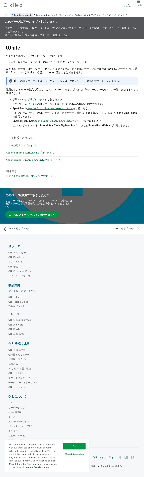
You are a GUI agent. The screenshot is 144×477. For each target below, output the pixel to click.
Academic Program (19, 421)
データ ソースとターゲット (22, 382)
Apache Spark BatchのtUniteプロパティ (50, 108)
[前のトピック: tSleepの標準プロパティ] (37, 229)
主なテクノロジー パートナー (24, 377)
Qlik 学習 (13, 266)
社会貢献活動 (15, 412)
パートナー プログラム (20, 426)
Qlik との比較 (15, 373)
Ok (74, 446)
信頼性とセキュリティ (20, 354)
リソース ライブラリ (19, 275)
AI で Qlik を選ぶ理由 (19, 368)
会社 (10, 402)
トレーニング (15, 261)
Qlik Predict (15, 329)
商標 (93, 466)
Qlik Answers (15, 324)
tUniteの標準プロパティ (31, 99)
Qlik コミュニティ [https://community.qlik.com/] (103, 457)
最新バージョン (61, 35)
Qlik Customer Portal (20, 271)
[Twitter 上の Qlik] (119, 457)
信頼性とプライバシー (20, 359)
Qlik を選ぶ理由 (16, 349)
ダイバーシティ (16, 416)
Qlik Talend (14, 297)
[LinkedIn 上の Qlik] (126, 457)
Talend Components (22, 15)
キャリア (13, 430)
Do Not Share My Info (111, 466)
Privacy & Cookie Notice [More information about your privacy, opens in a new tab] (35, 467)
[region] (47, 455)
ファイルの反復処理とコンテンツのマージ (29, 176)
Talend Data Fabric (19, 306)
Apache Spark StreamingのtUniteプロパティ (58, 120)
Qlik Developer (16, 257)
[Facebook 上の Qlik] (132, 457)
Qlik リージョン (16, 387)
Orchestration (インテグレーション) (53, 15)
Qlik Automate (16, 334)
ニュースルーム (16, 435)
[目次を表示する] (6, 15)
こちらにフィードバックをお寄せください (32, 214)
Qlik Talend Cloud (18, 301)
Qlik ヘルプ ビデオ (18, 252)
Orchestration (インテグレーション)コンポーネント (100, 15)
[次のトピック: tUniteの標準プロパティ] (107, 229)
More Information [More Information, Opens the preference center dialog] (74, 454)
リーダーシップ (16, 407)
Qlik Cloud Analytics (19, 320)
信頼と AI (13, 363)
